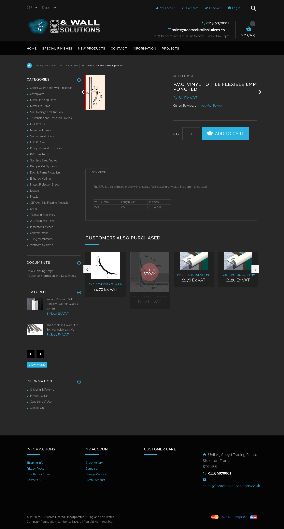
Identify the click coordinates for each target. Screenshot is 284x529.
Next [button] (255, 290)
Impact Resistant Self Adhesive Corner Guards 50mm (62, 304)
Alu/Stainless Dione (42, 220)
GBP (32, 7)
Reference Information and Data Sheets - (52, 275)
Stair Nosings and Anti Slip (46, 112)
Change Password (96, 474)
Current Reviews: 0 (184, 105)
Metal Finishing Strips (43, 99)
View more (37, 364)
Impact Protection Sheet (44, 184)
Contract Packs (39, 232)
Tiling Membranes (41, 239)
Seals (33, 208)
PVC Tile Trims (39, 154)
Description (97, 172)
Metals (34, 196)
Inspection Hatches (41, 227)
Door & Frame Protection (45, 172)
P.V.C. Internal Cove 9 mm (149, 296)
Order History (94, 462)
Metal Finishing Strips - (41, 271)
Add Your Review (211, 105)
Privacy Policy (35, 468)
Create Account (95, 480)
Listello (34, 190)
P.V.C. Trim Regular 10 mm (238, 275)
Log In (234, 8)
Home (29, 65)
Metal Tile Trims (40, 106)
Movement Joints (40, 130)
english (49, 7)
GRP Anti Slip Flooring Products (49, 202)
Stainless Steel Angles (43, 160)
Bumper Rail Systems (43, 166)
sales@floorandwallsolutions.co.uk (231, 486)
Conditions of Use (40, 401)
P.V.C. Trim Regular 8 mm (193, 275)
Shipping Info (35, 462)
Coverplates (37, 94)
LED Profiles (37, 142)
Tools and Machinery (42, 214)
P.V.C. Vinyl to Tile (69, 65)
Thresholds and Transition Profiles (51, 118)
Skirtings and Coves (46, 65)
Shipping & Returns (42, 389)
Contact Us (37, 407)
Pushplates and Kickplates (46, 148)
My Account (165, 8)
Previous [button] (87, 290)
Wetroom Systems (41, 245)
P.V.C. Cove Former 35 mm (105, 284)
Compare (190, 8)
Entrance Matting (40, 178)
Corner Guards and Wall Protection (51, 87)
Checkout (213, 8)
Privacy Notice (39, 395)
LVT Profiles (37, 124)
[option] (105, 281)
